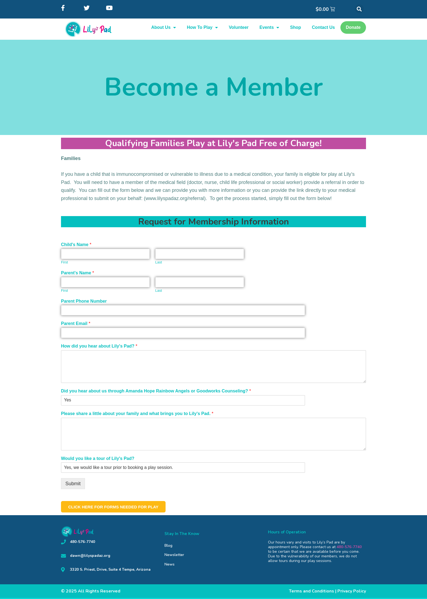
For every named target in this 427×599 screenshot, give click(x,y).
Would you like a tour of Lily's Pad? (97, 458)
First (64, 262)
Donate (353, 27)
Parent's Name (77, 273)
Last (158, 262)
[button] (359, 8)
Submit (73, 483)
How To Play (202, 27)
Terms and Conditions (311, 592)
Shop (295, 27)
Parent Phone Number (84, 301)
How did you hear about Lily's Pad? (99, 346)
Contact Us (323, 27)
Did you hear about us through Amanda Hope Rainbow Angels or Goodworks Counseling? (156, 391)
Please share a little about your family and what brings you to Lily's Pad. (137, 413)
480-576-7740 (349, 548)
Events (269, 27)
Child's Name (76, 244)
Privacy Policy (351, 592)
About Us (163, 27)
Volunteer (239, 27)
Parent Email (75, 323)
